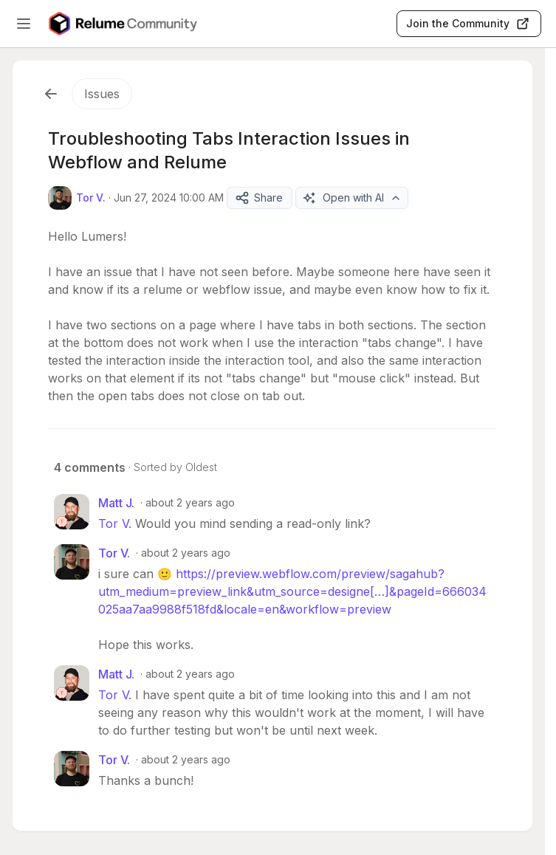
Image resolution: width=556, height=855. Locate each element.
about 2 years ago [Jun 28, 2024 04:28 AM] (190, 673)
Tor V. (114, 523)
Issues (102, 93)
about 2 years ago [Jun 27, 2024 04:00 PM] (190, 502)
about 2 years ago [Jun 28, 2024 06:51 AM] (185, 759)
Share (259, 197)
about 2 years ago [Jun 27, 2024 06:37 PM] (185, 552)
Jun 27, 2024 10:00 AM (169, 197)
